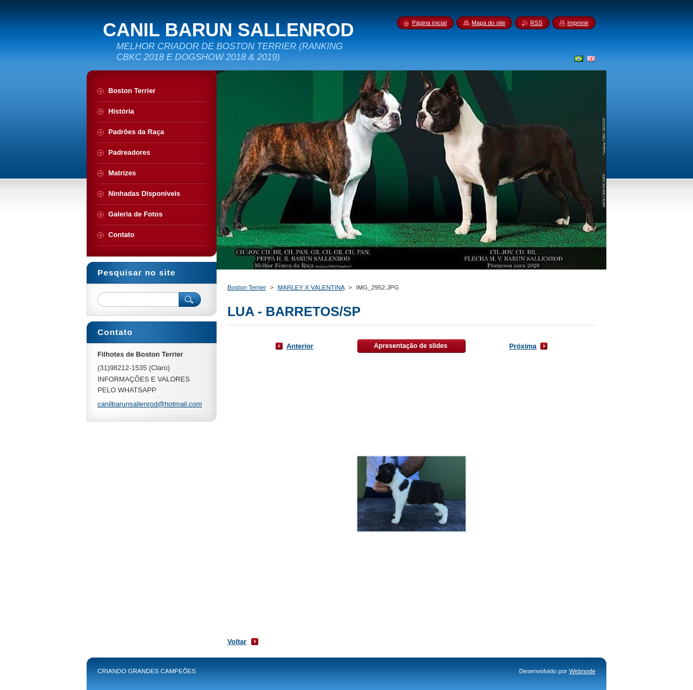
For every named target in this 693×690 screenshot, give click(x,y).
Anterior (299, 346)
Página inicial (429, 22)
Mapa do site (488, 22)
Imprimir (578, 22)
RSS (536, 22)
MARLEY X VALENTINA (311, 287)
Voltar (236, 642)
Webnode (582, 671)
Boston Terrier (246, 287)
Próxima (523, 346)
